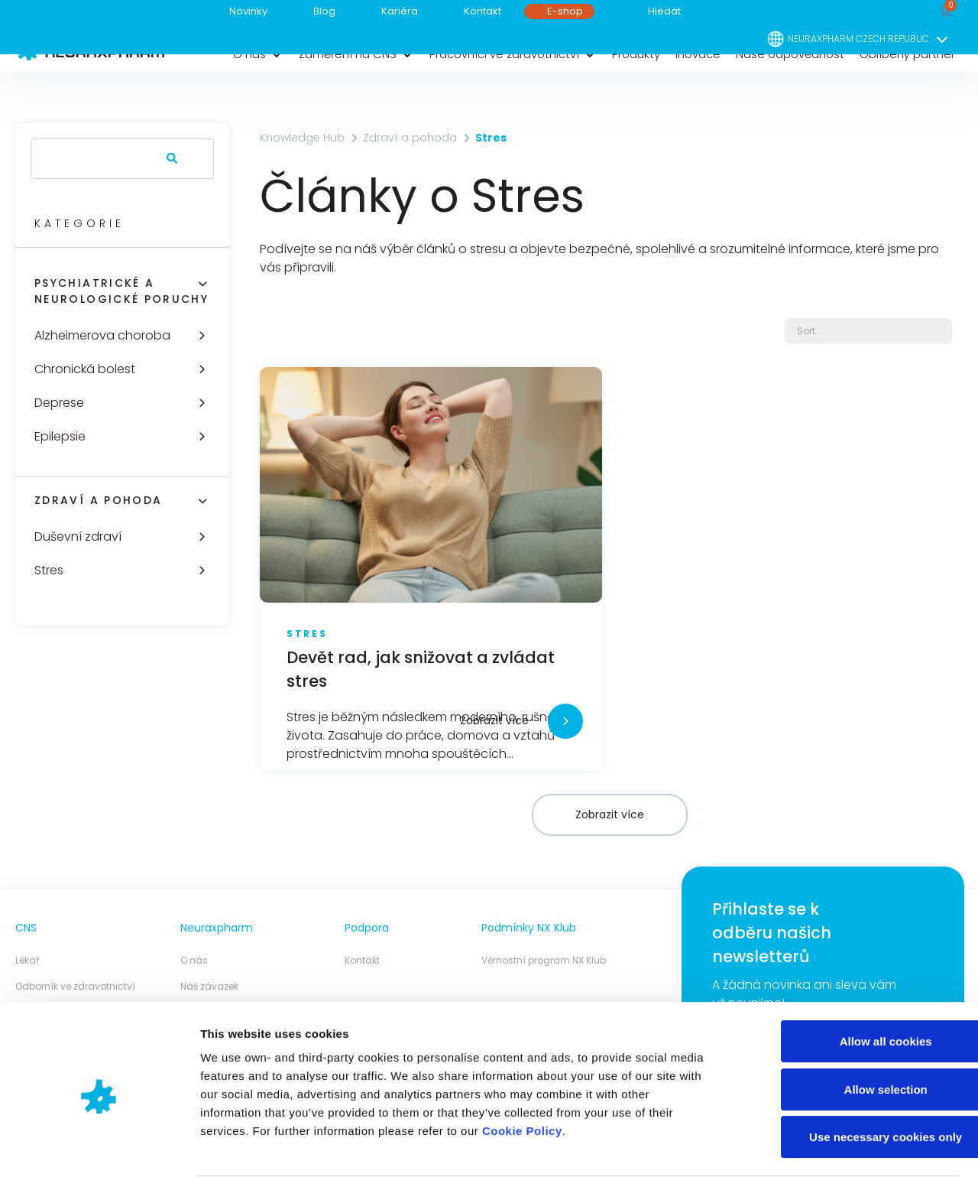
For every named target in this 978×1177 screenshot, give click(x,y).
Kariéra (399, 11)
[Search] (169, 158)
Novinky (248, 11)
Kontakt (482, 11)
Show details (801, 1146)
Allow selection (850, 1030)
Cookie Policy (522, 1071)
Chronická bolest (84, 369)
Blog (324, 11)
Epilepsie (60, 436)
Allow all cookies (851, 982)
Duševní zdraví (77, 536)
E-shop (565, 11)
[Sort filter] (868, 331)
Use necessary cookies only (850, 1077)
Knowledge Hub (302, 137)
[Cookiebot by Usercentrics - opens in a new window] (99, 1147)
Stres (48, 570)
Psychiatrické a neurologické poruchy (121, 291)
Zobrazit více (494, 720)
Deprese (59, 402)
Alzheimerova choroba (102, 335)
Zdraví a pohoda (98, 500)
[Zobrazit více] (565, 721)
